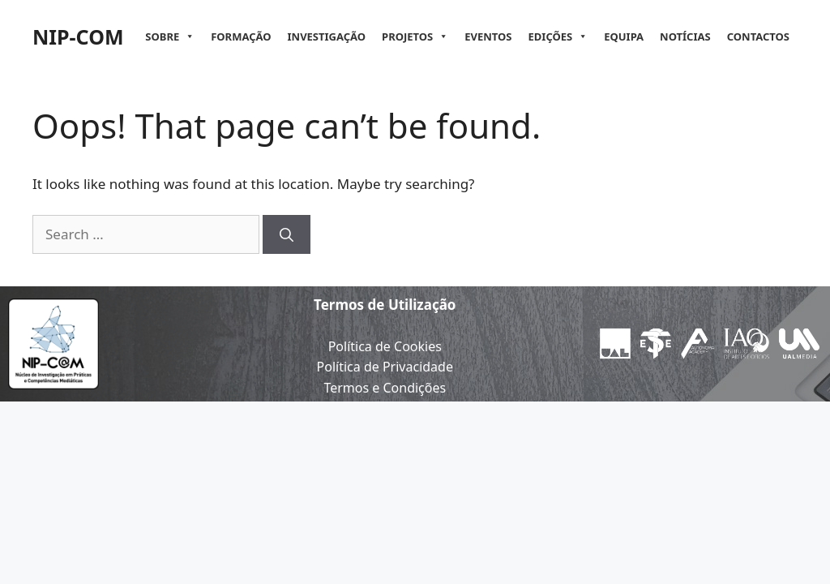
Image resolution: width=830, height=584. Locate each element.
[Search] (286, 234)
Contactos (758, 36)
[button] (187, 36)
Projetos (415, 36)
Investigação (327, 36)
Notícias (685, 36)
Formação (241, 36)
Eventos (487, 36)
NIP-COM (77, 36)
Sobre (170, 36)
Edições (558, 36)
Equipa (624, 36)
